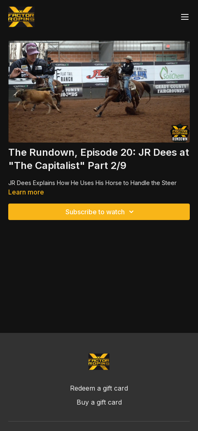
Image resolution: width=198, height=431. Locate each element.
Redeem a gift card (99, 388)
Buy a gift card (99, 402)
